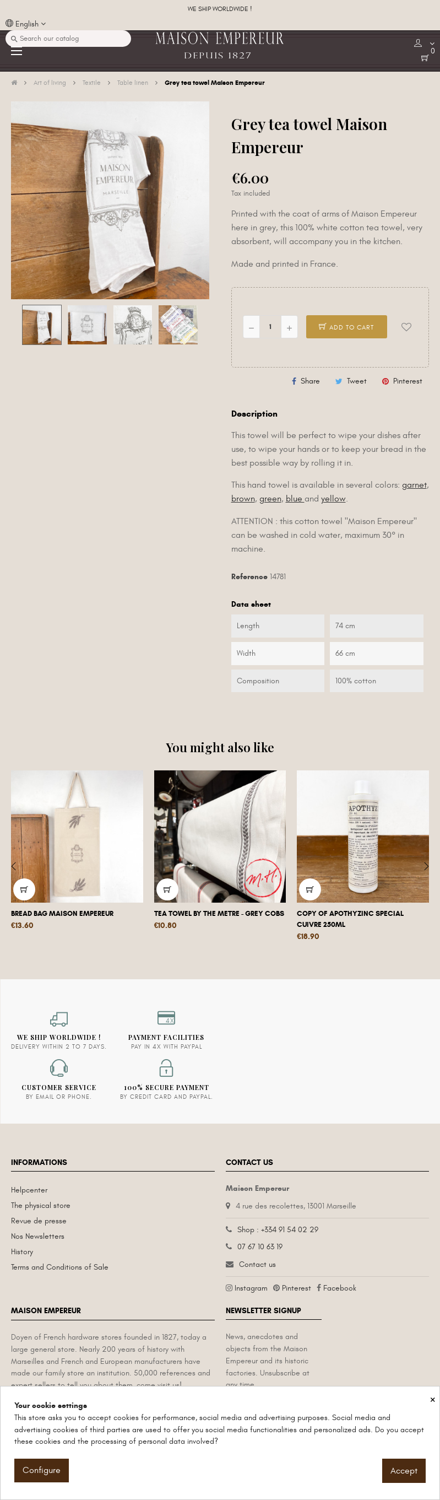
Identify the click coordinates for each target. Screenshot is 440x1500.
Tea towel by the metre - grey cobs (219, 913)
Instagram (251, 1288)
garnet (414, 485)
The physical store (40, 1205)
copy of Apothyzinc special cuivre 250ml (350, 919)
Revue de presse (39, 1221)
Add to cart (346, 327)
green (270, 499)
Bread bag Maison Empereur (62, 913)
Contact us (257, 1264)
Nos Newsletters (37, 1236)
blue (295, 499)
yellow (333, 499)
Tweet (357, 381)
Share (310, 381)
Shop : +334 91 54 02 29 (277, 1229)
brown (243, 499)
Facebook (339, 1288)
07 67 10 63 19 (260, 1246)
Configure (42, 1470)
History (22, 1251)
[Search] (68, 38)
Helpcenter (29, 1190)
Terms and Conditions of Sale (59, 1267)
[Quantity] (270, 327)
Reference (249, 576)
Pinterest (407, 381)
